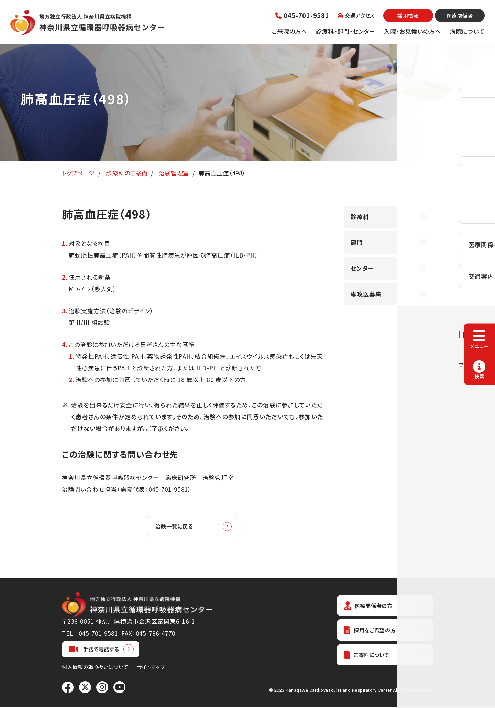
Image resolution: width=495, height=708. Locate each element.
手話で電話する (94, 650)
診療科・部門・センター (345, 31)
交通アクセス (356, 15)
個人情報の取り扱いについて (95, 668)
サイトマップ (151, 668)
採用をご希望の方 (373, 632)
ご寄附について (369, 658)
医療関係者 (460, 15)
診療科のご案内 (126, 172)
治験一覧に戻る (178, 526)
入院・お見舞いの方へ (412, 31)
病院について (467, 31)
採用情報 (408, 15)
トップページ (78, 172)
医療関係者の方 (371, 606)
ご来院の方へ (289, 31)
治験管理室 (174, 172)
